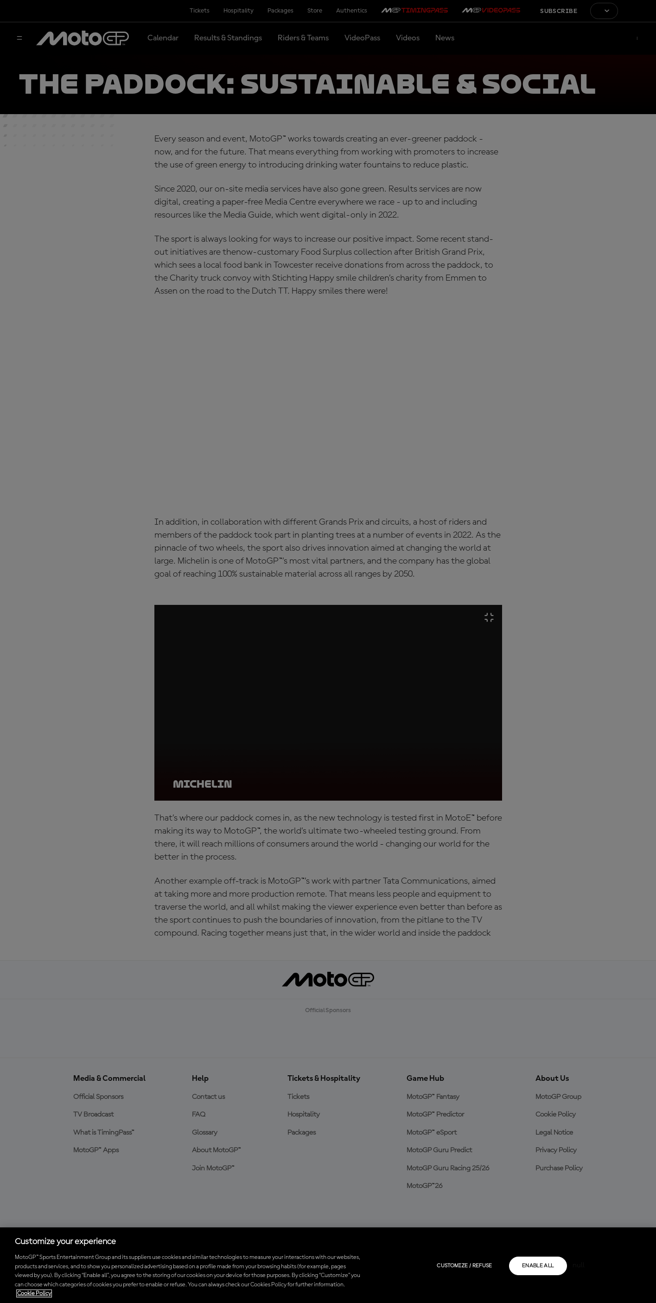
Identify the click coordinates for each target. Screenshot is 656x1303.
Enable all (538, 1266)
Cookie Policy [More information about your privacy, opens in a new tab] (34, 1293)
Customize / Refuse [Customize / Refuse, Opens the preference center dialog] (464, 1266)
